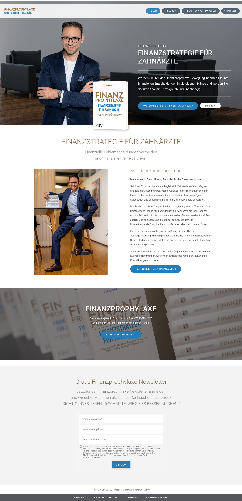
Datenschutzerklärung (92, 457)
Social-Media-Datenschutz (107, 498)
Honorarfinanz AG (142, 490)
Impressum (133, 498)
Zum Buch (210, 105)
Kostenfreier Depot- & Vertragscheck (167, 105)
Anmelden (121, 464)
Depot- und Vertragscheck (202, 11)
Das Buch (172, 11)
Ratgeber (231, 11)
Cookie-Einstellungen (157, 498)
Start (154, 11)
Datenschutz (79, 498)
